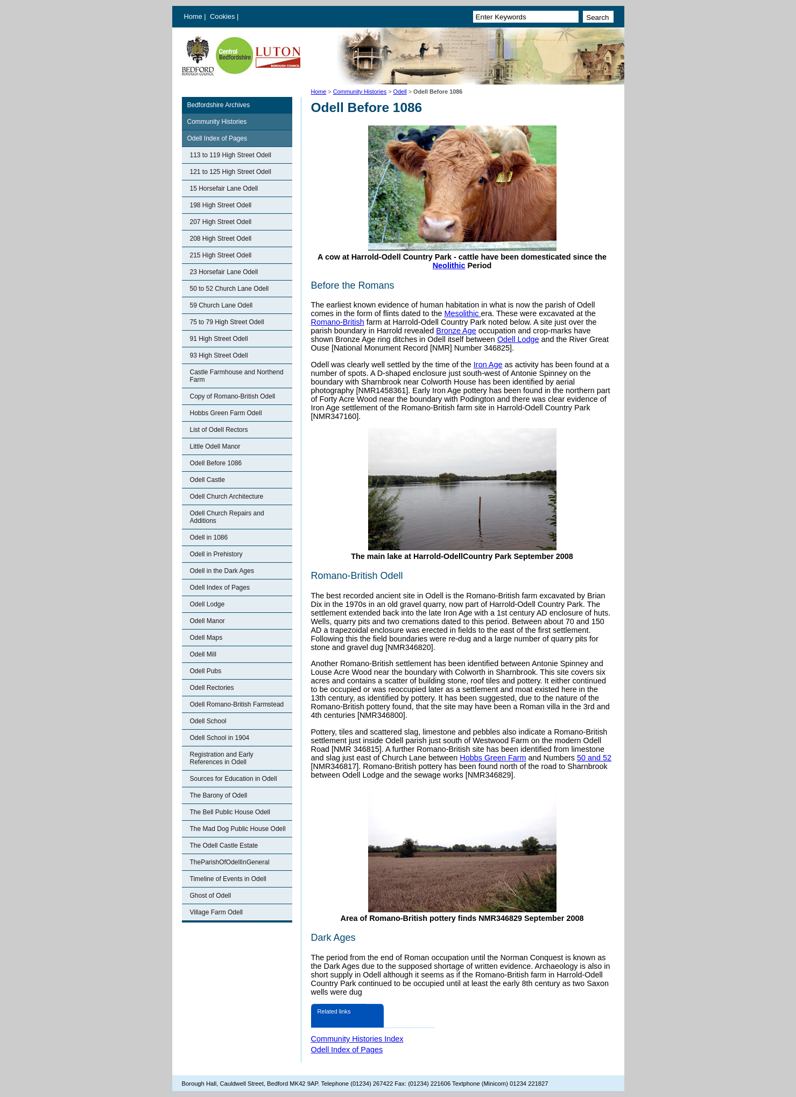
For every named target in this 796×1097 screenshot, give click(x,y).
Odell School (208, 721)
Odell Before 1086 (216, 463)
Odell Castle (207, 480)
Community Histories (360, 91)
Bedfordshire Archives (218, 105)
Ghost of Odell (210, 895)
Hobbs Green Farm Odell (226, 413)
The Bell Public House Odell (230, 812)
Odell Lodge (207, 604)
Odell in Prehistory (216, 554)
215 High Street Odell (221, 255)
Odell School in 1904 (220, 738)
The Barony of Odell (219, 795)
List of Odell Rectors (219, 430)
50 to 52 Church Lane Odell (229, 288)
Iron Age (488, 364)
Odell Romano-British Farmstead (237, 704)
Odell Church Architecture (227, 496)
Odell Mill (203, 654)
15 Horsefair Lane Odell (224, 188)
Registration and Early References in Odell (221, 758)
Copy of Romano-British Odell (233, 396)
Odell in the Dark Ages (222, 571)
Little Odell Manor (215, 446)
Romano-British (337, 322)
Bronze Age (456, 330)
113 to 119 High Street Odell (230, 155)
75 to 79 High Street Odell (227, 322)
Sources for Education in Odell (233, 778)
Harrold (389, 330)
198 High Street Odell (221, 205)
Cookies (223, 16)
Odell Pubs (206, 671)
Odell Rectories (212, 687)
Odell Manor (207, 621)
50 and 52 (594, 757)
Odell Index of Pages (217, 138)
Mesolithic (462, 313)
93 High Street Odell (219, 355)
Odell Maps (206, 637)
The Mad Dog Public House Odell (238, 829)
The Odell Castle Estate (224, 845)
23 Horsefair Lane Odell (224, 272)
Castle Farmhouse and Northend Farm (237, 375)
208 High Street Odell (221, 238)
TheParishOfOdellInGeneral (230, 862)
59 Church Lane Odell (221, 305)
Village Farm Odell (216, 912)
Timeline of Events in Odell (228, 879)
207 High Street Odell (221, 222)
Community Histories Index (357, 1039)
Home (193, 16)
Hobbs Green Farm (493, 757)
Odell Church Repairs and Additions (227, 517)
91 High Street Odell (219, 339)
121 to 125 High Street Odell (230, 172)
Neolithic (449, 265)
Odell (400, 91)
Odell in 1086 (209, 537)
